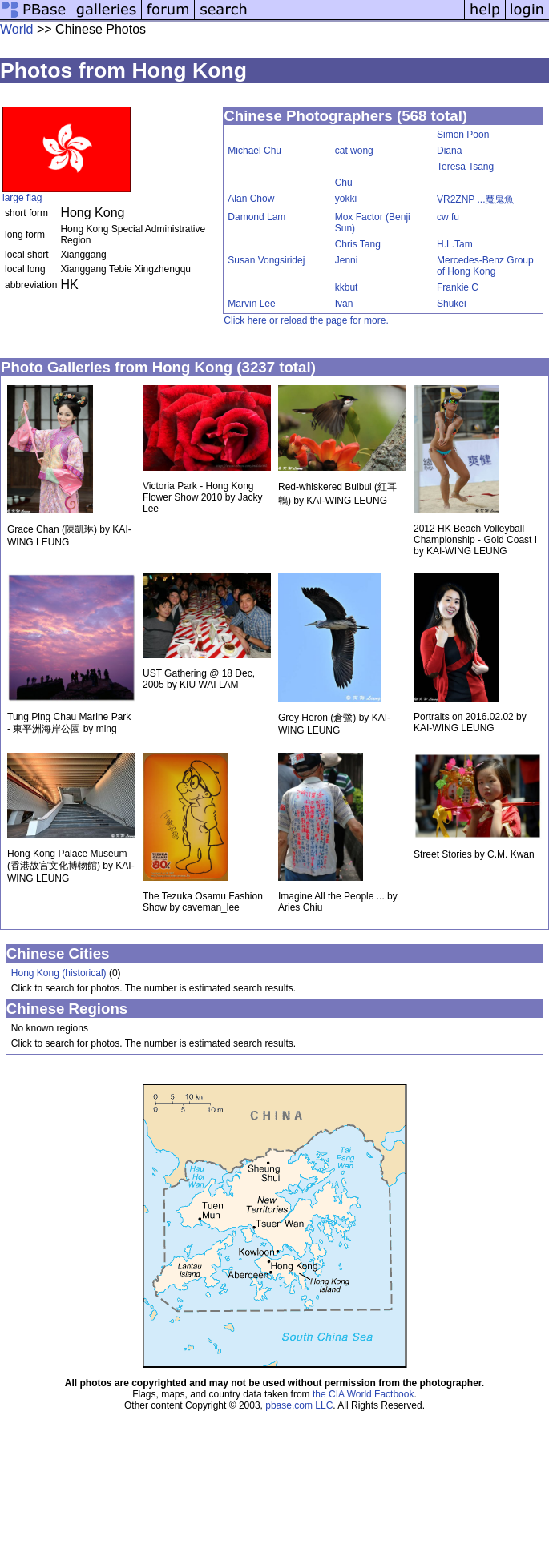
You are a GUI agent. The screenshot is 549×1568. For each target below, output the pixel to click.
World (17, 29)
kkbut (346, 287)
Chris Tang (358, 244)
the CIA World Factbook (363, 1394)
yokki (346, 198)
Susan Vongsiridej (266, 260)
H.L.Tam (455, 244)
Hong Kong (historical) (59, 973)
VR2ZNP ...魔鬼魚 (475, 199)
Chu (344, 182)
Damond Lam (256, 217)
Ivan (344, 303)
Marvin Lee (251, 303)
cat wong (354, 150)
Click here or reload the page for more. (306, 320)
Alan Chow (251, 198)
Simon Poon (463, 134)
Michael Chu (254, 150)
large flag (22, 197)
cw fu (448, 217)
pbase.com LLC (299, 1405)
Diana (449, 150)
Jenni (346, 260)
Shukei (451, 303)
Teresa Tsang (465, 166)
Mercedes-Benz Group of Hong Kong (485, 266)
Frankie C (457, 287)
